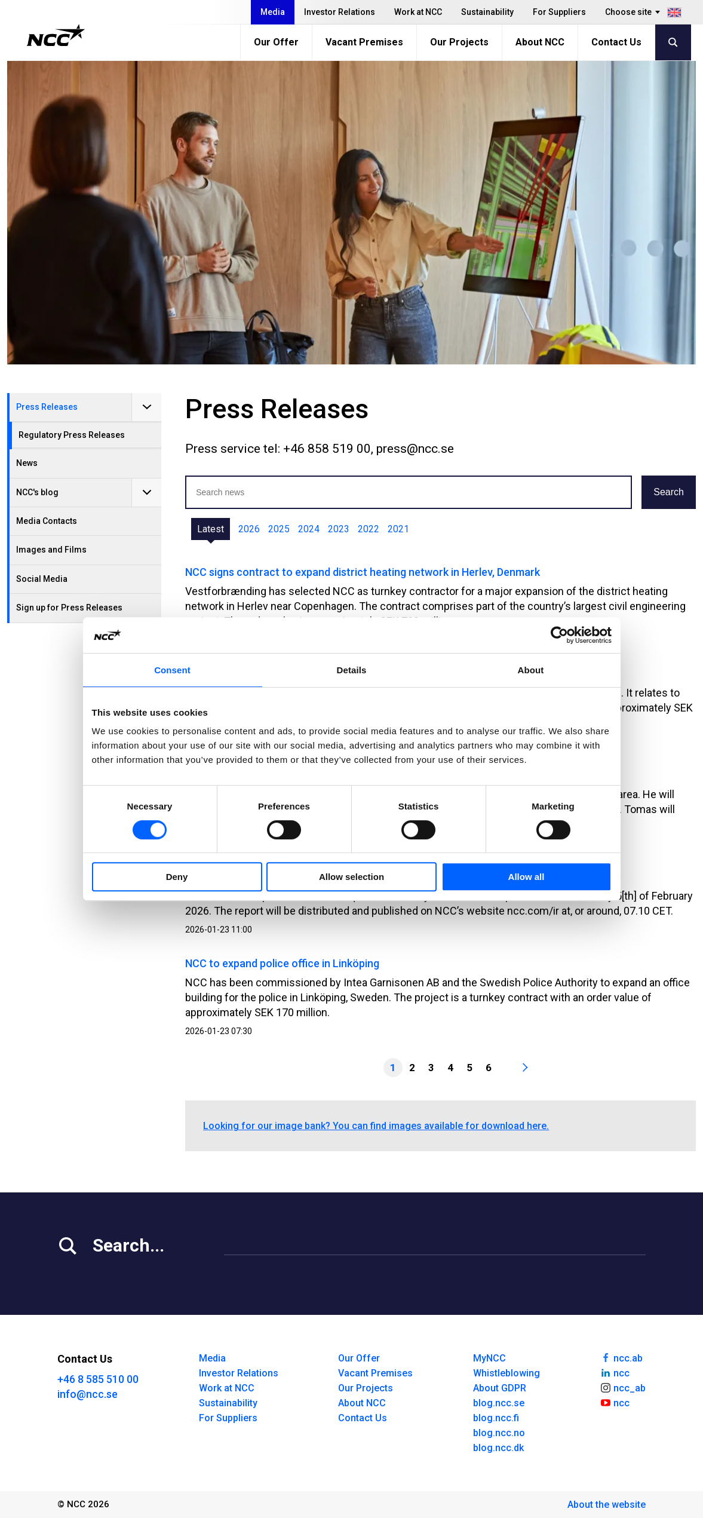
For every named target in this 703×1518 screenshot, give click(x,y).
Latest (210, 529)
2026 (249, 529)
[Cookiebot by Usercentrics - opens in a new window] (559, 635)
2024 (309, 529)
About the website (606, 1504)
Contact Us (616, 42)
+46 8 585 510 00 (98, 1379)
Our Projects (459, 42)
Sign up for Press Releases (69, 607)
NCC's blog (37, 492)
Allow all (526, 877)
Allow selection (351, 877)
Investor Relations (339, 12)
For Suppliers (559, 12)
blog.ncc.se (498, 1403)
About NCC (539, 42)
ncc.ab (621, 1357)
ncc (615, 1372)
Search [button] (668, 492)
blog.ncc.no (499, 1433)
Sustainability (487, 12)
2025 (279, 529)
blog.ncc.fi (496, 1418)
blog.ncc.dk (498, 1447)
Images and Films (51, 549)
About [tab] (531, 670)
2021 (398, 529)
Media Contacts (46, 521)
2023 (338, 529)
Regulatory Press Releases (72, 435)
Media (272, 12)
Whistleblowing (506, 1373)
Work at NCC (418, 12)
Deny (177, 877)
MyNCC (489, 1358)
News (27, 463)
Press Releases (47, 407)
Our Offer (276, 42)
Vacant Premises (364, 42)
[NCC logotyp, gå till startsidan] (56, 35)
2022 (368, 529)
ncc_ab (623, 1387)
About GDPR (499, 1388)
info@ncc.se (87, 1394)
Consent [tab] (172, 670)
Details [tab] (352, 670)
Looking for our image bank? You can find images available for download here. (376, 1125)
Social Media (41, 579)
